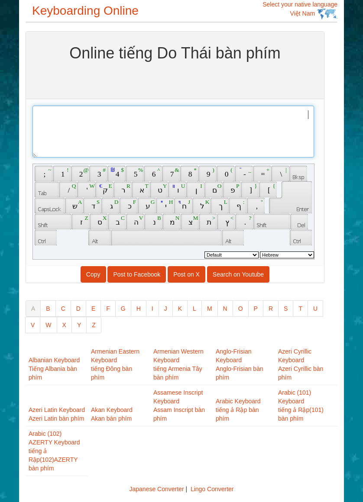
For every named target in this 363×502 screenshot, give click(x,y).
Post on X (186, 274)
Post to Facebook (136, 274)
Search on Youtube (238, 274)
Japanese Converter (156, 489)
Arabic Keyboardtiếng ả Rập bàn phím (238, 410)
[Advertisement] (175, 79)
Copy (93, 274)
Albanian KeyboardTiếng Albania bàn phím (54, 369)
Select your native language (300, 10)
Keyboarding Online (85, 10)
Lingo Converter (212, 489)
